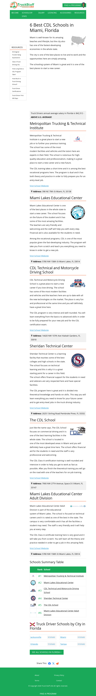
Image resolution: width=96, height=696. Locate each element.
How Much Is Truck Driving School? (16, 81)
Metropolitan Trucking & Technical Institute (64, 576)
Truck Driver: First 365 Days (18, 96)
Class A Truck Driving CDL (16, 63)
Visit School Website (39, 186)
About (37, 675)
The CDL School (51, 605)
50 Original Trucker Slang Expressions (16, 55)
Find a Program (72, 5)
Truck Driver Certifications (16, 89)
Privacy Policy (59, 675)
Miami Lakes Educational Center (59, 582)
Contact (59, 680)
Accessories (65, 13)
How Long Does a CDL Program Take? (18, 71)
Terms (37, 680)
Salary (41, 13)
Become (15, 13)
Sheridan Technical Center (56, 598)
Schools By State (27, 15)
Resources (79, 13)
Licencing (52, 13)
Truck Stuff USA (47, 686)
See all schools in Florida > (46, 652)
